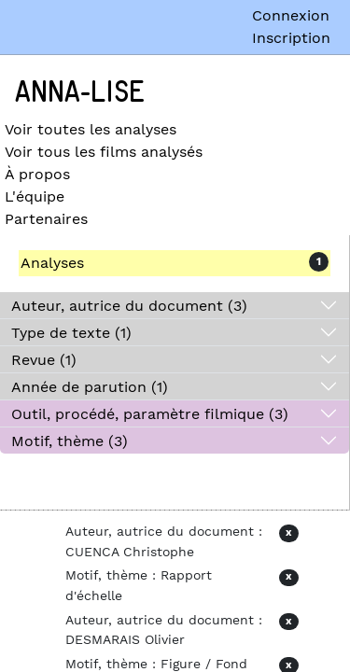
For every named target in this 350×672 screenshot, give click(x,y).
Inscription (291, 38)
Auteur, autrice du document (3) (129, 306)
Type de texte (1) (71, 333)
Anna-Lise (80, 92)
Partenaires (46, 219)
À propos (37, 174)
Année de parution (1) (89, 387)
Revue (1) (44, 360)
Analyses (52, 263)
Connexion (290, 15)
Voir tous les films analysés (104, 152)
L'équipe (34, 196)
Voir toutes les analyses (90, 129)
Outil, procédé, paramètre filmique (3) (149, 414)
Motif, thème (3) (69, 441)
